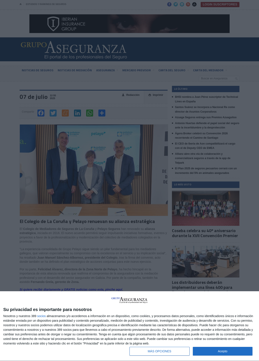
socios (41, 316)
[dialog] (129, 326)
